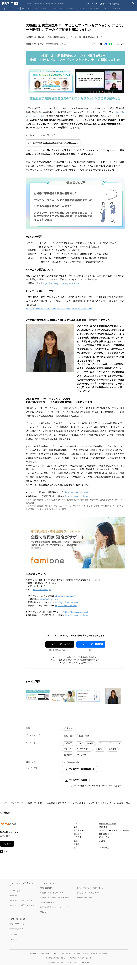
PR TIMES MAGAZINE (48, 902)
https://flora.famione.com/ (66, 605)
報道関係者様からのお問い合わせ (95, 953)
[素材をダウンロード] (118, 44)
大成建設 (68, 743)
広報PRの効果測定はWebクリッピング (54, 907)
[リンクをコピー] (123, 44)
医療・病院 (84, 736)
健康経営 (90, 743)
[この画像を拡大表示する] (38, 696)
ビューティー (56, 8)
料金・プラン (14, 895)
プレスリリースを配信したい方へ (21, 905)
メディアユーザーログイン (60, 644)
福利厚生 (68, 755)
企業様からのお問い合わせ (55, 958)
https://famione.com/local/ (76, 615)
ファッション (70, 8)
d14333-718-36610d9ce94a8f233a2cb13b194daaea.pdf (55, 143)
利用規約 (76, 953)
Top (3, 8)
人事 (79, 743)
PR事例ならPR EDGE (84, 897)
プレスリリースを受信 (95, 3)
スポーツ (116, 8)
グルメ (107, 8)
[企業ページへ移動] (8, 824)
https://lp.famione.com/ (65, 596)
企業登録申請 (113, 3)
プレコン (68, 749)
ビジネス (98, 8)
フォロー (7, 844)
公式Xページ (13, 934)
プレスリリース (17, 803)
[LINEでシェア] (110, 44)
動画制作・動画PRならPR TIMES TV (53, 893)
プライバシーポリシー (48, 953)
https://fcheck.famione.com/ (71, 602)
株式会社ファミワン (35, 803)
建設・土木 (69, 736)
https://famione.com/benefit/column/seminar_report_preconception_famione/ (59, 308)
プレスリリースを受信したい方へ (21, 900)
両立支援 (113, 749)
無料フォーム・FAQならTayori (88, 893)
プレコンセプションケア (110, 743)
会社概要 (33, 953)
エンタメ (44, 8)
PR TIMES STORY (46, 888)
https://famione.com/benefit (77, 612)
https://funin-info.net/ (49, 599)
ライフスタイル (85, 8)
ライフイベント (84, 749)
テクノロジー (13, 8)
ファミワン (82, 755)
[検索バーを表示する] (133, 3)
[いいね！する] (93, 44)
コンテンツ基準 (64, 953)
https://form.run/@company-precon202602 (61, 283)
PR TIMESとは (14, 891)
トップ (4, 803)
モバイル (25, 8)
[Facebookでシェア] (106, 44)
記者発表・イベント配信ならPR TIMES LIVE (55, 897)
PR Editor (43, 912)
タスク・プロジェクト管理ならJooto (90, 888)
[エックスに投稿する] (101, 44)
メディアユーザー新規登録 (91, 644)
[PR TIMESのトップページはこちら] (33, 3)
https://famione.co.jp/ (42, 589)
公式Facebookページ (17, 924)
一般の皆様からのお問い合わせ (79, 958)
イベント (68, 728)
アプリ (35, 8)
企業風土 (100, 749)
